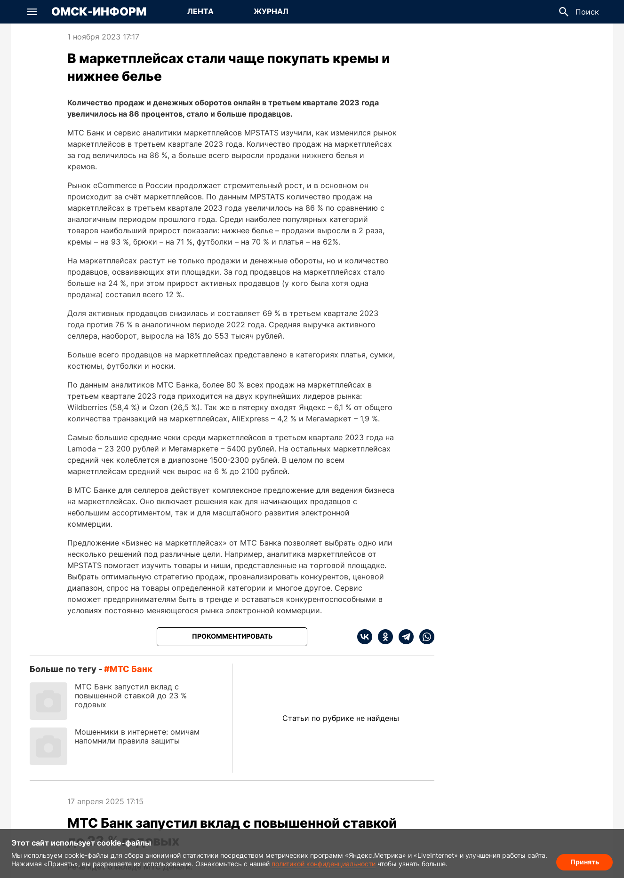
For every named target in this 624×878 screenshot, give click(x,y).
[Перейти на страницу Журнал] (271, 12)
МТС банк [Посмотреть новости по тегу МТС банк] (131, 669)
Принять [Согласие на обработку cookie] (584, 862)
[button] (32, 12)
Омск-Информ (98, 11)
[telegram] (403, 636)
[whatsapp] (424, 636)
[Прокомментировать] (232, 636)
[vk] (364, 636)
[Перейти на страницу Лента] (200, 12)
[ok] (382, 636)
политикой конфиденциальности (324, 864)
